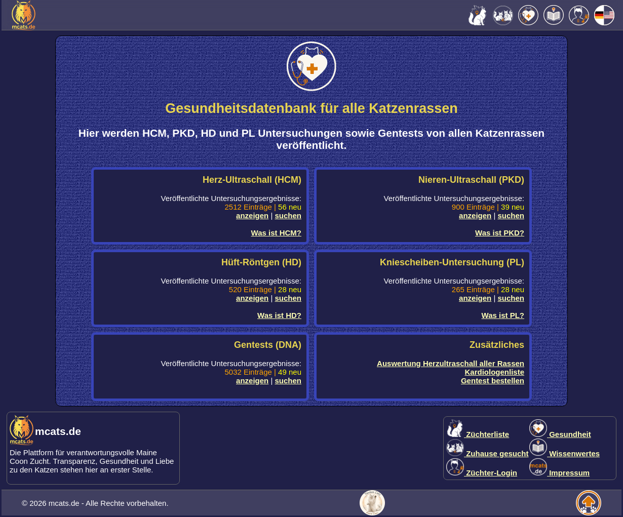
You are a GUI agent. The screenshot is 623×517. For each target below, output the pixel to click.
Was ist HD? (279, 315)
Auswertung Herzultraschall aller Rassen (450, 363)
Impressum (559, 472)
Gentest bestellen (492, 380)
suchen (288, 215)
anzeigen (252, 215)
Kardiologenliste (494, 372)
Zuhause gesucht (487, 453)
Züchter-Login (481, 472)
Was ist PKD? (499, 232)
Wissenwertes (564, 453)
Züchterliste (477, 434)
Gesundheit (560, 434)
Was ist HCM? (276, 232)
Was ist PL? (503, 315)
